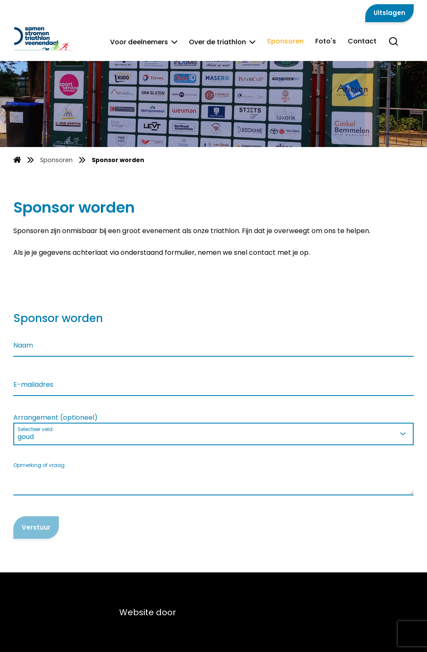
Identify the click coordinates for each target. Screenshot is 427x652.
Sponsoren (285, 41)
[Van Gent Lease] (53, 38)
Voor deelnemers (143, 42)
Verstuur (36, 527)
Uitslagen (389, 12)
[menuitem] (17, 160)
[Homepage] (17, 161)
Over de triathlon (222, 42)
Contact (362, 41)
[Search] (393, 45)
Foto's (325, 41)
